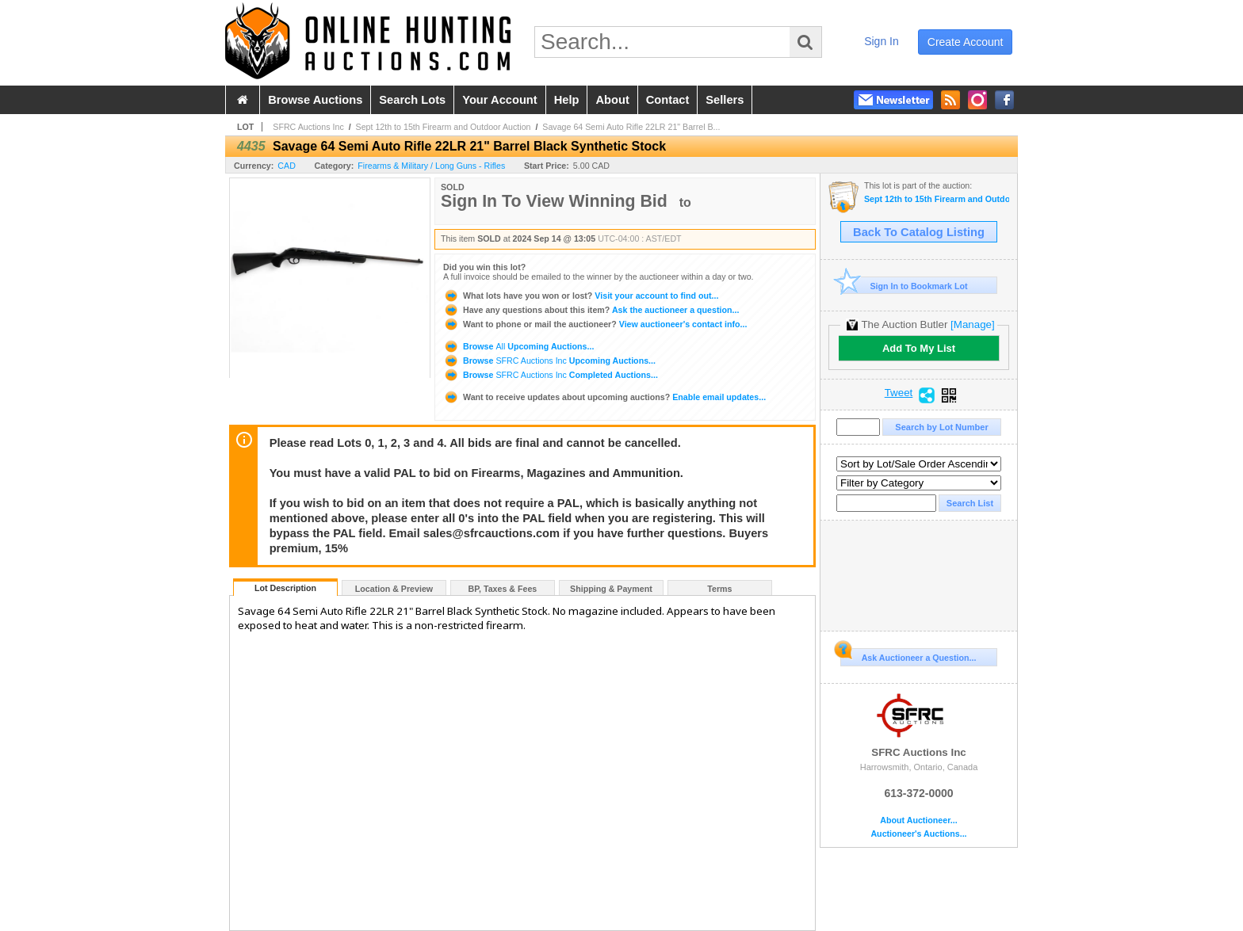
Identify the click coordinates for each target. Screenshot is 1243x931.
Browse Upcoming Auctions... (518, 346)
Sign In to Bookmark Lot (904, 286)
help (566, 99)
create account (965, 42)
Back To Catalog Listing (919, 232)
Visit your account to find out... (580, 295)
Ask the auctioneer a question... (591, 310)
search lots (412, 99)
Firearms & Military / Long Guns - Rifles (431, 165)
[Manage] (972, 324)
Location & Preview (394, 588)
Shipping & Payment (611, 588)
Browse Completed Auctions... (550, 375)
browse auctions (315, 99)
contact (668, 99)
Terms (719, 588)
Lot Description (285, 588)
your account (499, 99)
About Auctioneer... (918, 820)
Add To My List (918, 348)
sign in (881, 41)
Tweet (899, 393)
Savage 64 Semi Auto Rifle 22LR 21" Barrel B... (631, 127)
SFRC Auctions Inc (308, 127)
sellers (725, 99)
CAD (286, 165)
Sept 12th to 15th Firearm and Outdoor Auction (443, 127)
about (612, 99)
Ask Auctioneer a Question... (908, 655)
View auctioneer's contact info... (595, 324)
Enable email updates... (604, 397)
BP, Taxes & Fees (503, 588)
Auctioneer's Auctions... (918, 834)
